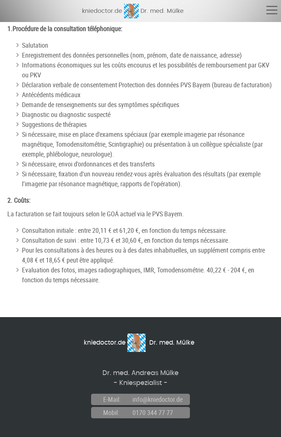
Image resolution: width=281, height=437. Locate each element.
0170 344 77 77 (152, 412)
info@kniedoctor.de (157, 399)
